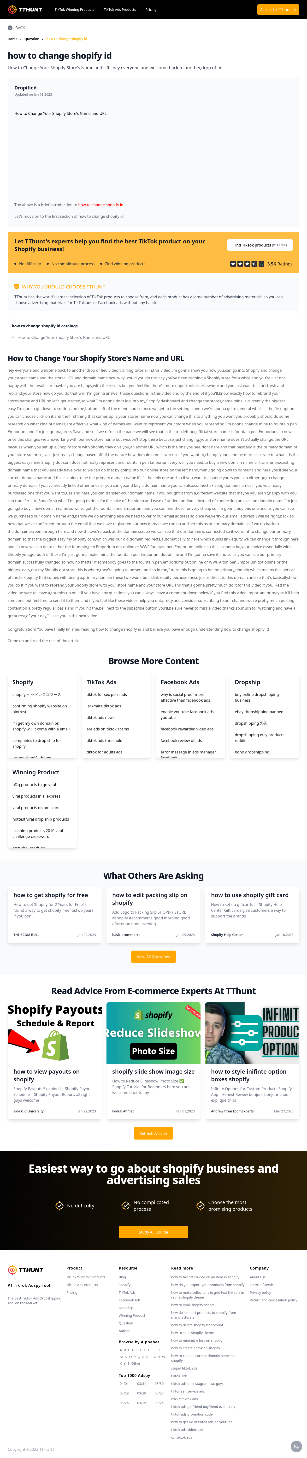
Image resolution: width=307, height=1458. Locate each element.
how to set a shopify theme (192, 1332)
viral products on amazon (35, 807)
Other (135, 1363)
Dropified (25, 87)
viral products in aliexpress (36, 796)
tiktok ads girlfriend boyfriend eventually (203, 1406)
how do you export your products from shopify (208, 1284)
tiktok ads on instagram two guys (197, 1383)
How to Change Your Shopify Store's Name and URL (64, 337)
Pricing (151, 9)
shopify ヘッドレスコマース (36, 694)
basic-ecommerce (126, 934)
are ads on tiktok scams (108, 729)
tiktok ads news (100, 717)
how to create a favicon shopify (195, 1348)
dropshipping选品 (251, 723)
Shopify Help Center (227, 934)
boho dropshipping (252, 752)
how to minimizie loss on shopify (197, 1340)
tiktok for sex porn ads (107, 694)
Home (13, 38)
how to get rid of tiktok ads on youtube (201, 1422)
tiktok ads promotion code (192, 1414)
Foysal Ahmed (123, 1111)
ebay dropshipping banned (259, 711)
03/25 (141, 1402)
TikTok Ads (127, 1292)
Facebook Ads (130, 1300)
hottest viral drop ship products (40, 819)
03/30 (159, 1383)
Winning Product (132, 1315)
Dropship (126, 1307)
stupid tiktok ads (184, 1368)
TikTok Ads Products (120, 9)
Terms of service (263, 1284)
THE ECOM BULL (26, 934)
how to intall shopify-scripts (192, 1305)
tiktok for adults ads (104, 752)
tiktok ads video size (187, 1429)
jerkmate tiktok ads (104, 706)
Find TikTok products (260, 245)
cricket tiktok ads (184, 1399)
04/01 (124, 1383)
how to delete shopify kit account (197, 1325)
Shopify (124, 1284)
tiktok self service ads (188, 1391)
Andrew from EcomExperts (232, 1111)
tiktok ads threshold (104, 740)
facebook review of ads (181, 740)
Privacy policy (260, 1292)
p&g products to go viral (34, 784)
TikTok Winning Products (74, 9)
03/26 (124, 1402)
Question (32, 38)
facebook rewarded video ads (187, 729)
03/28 (141, 1393)
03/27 (159, 1393)
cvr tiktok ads (181, 1437)
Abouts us (258, 1277)
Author (124, 1331)
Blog (122, 1277)
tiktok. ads (179, 1376)
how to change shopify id (66, 38)
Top (296, 1446)
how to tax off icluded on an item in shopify (205, 1277)
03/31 (141, 1383)
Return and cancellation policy (273, 1300)
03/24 (159, 1402)
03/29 (124, 1393)
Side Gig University (28, 1111)
